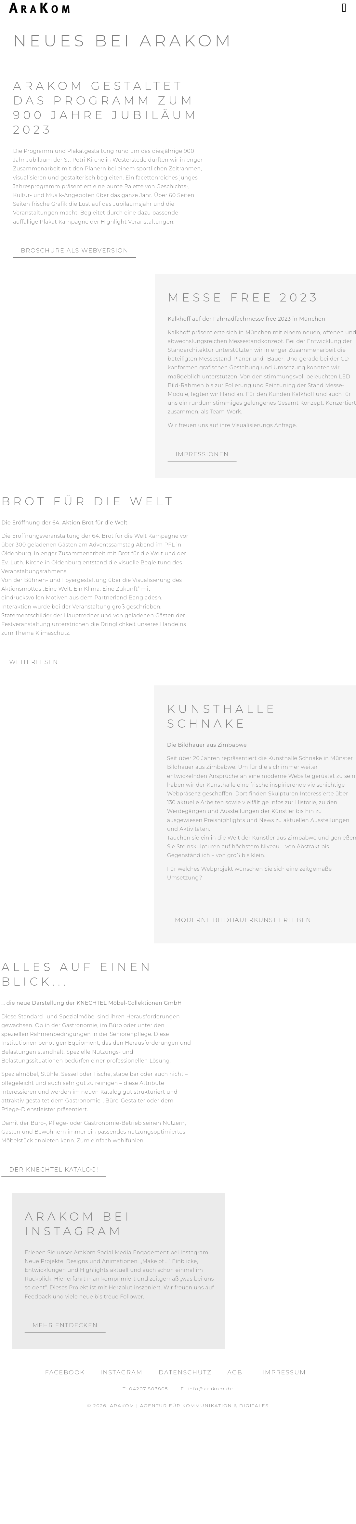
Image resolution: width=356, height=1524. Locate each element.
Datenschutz (185, 1372)
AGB (235, 1372)
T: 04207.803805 (145, 1389)
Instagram (121, 1372)
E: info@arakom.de (207, 1389)
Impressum (284, 1372)
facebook (65, 1372)
